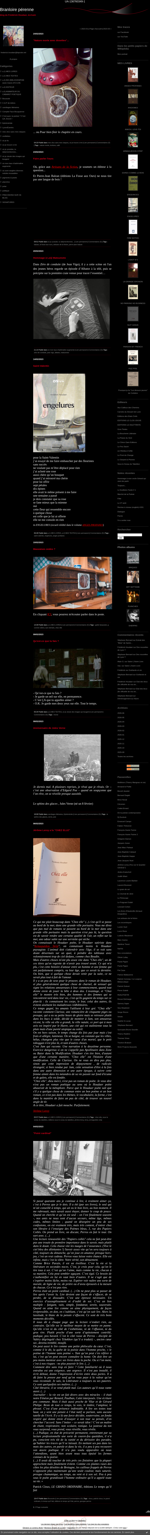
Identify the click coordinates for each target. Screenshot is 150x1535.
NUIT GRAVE (133, 325)
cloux (91, 1498)
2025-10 (120, 748)
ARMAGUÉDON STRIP (133, 151)
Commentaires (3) (95, 350)
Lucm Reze (122, 931)
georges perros (85, 1501)
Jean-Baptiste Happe (126, 856)
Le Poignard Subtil (125, 902)
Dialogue (121, 512)
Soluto (120, 1016)
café (58, 145)
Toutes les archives (125, 756)
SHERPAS (133, 626)
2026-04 (120, 722)
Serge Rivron (122, 1012)
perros (76, 1501)
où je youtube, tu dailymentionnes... (61, 242)
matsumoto (65, 352)
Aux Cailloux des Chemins (128, 407)
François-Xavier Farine (126, 830)
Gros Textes (122, 429)
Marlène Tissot (123, 944)
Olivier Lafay (122, 957)
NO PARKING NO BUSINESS (133, 303)
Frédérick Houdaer (125, 647)
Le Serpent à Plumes (126, 460)
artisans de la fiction (60, 244)
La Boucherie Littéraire (126, 433)
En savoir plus (128, 1532)
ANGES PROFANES (132, 86)
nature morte (44, 145)
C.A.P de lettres (8, 103)
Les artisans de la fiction (127, 918)
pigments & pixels (9, 178)
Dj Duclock (121, 817)
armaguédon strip (95, 1120)
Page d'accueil (96, 29)
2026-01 (120, 735)
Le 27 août (121, 503)
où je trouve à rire (9, 145)
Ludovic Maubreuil (124, 935)
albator (57, 352)
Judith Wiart (122, 876)
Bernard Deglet (123, 795)
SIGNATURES (8, 202)
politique (5, 191)
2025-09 (120, 752)
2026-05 (120, 717)
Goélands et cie (135, 670)
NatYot (120, 949)
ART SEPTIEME (133, 587)
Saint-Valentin (41, 365)
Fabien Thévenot (124, 826)
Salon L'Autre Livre (135, 661)
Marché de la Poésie (125, 494)
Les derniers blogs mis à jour (52, 1524)
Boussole (6, 98)
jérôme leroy (79, 1120)
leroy (86, 1120)
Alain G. (120, 661)
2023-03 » (107, 29)
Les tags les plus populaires (98, 1524)
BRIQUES (133, 567)
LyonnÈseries (8, 127)
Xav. (119, 666)
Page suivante (42, 1507)
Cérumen (121, 804)
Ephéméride (7, 123)
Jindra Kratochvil (124, 872)
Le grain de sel (123, 889)
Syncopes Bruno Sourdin (127, 1030)
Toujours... (121, 485)
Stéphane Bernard (124, 640)
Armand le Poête (124, 787)
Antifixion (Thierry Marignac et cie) (131, 782)
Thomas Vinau (123, 1038)
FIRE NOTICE (133, 238)
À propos (13, 59)
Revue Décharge (124, 999)
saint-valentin (39, 536)
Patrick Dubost (123, 986)
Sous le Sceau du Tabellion (128, 464)
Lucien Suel (122, 927)
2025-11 (120, 743)
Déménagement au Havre (128, 699)
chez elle (58, 628)
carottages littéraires (10, 107)
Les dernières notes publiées (75, 1524)
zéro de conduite (40, 352)
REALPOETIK (123, 995)
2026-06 (120, 713)
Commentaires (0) (103, 143)
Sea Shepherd (123, 1008)
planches (6, 182)
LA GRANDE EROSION (133, 282)
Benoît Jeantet (123, 791)
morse (56, 715)
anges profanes (59, 536)
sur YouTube (122, 37)
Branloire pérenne (17, 9)
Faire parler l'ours (43, 158)
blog (124, 1528)
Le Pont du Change (125, 455)
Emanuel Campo (124, 821)
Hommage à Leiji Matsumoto (49, 257)
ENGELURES (133, 216)
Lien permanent (90, 143)
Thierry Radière (123, 1034)
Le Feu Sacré (123, 446)
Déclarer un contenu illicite (33, 1528)
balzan (36, 244)
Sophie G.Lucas (124, 1021)
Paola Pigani (122, 962)
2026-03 (120, 726)
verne (50, 817)
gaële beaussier (101, 625)
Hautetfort (82, 1520)
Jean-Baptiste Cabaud (126, 852)
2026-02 (120, 730)
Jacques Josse (123, 843)
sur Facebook (123, 32)
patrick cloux (98, 1498)
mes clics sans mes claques (13, 132)
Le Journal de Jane (125, 894)
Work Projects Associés (127, 1047)
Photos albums (126, 547)
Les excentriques (124, 922)
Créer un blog (69, 1520)
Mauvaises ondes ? (44, 549)
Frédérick (121, 670)
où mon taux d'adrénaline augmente (61, 350)
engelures (48, 536)
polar (4, 186)
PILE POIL (133, 368)
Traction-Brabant (124, 1043)
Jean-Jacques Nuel (125, 860)
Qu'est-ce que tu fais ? (46, 641)
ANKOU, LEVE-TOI (133, 129)
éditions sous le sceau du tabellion (61, 1120)
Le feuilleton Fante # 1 (126, 490)
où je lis (5, 140)
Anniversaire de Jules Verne (49, 728)
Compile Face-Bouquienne (13, 112)
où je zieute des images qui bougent (76, 712)
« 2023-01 (84, 29)
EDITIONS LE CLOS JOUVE (129, 420)
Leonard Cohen (123, 907)
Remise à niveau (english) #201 (130, 507)
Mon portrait (122, 54)
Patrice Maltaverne (125, 975)
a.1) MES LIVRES (9, 71)
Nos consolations (124, 953)
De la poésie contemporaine (129, 813)
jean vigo (50, 352)
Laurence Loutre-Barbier (127, 881)
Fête (119, 499)
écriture (53, 145)
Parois (120, 516)
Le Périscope (122, 898)
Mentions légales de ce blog (55, 1528)
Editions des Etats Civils (127, 416)
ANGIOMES (133, 108)
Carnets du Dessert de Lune (129, 412)
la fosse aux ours (46, 244)
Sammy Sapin (123, 1003)
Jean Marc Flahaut (125, 847)
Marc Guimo (122, 940)
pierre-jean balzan (75, 244)
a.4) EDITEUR (8, 87)
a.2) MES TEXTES (10, 76)
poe (54, 817)
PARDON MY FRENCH (133, 347)
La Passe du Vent (124, 438)
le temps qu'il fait (47, 1501)
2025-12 (120, 739)
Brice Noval (122, 800)
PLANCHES (133, 606)
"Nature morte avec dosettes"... (51, 40)
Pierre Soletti (122, 990)
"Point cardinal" (42, 1133)
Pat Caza (121, 970)
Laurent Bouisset (124, 885)
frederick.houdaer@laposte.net (13, 52)
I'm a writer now (123, 520)
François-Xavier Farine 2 (127, 834)
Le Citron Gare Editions (127, 442)
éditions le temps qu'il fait (64, 1501)
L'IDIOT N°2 (133, 260)
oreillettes (6, 136)
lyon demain (49, 628)
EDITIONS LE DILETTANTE (129, 425)
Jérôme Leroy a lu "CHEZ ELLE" (51, 830)
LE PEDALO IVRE (125, 451)
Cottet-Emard (123, 808)
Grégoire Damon (124, 839)
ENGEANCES (133, 195)
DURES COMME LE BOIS (133, 173)
